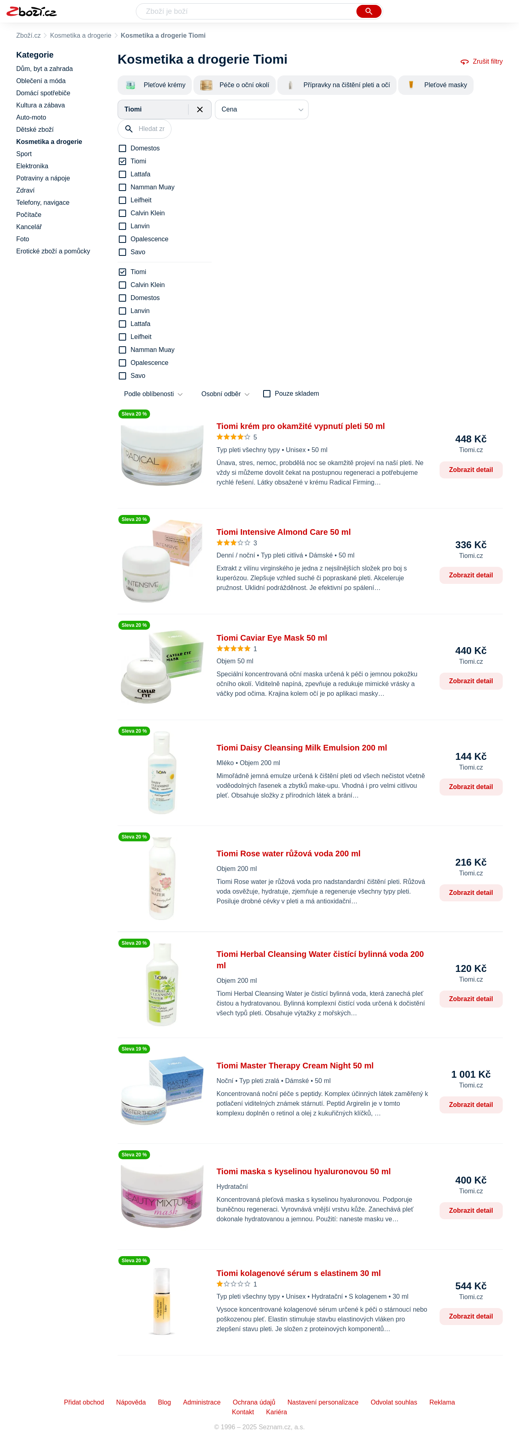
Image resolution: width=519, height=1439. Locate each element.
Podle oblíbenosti (149, 393)
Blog (164, 1402)
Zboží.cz (28, 35)
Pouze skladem (297, 393)
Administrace (202, 1402)
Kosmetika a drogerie (80, 35)
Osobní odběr (221, 393)
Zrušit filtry (481, 61)
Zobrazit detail (471, 469)
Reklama (442, 1402)
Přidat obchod (84, 1402)
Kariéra (276, 1412)
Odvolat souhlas (394, 1402)
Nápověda (131, 1402)
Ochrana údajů (254, 1402)
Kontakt (243, 1412)
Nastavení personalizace (322, 1402)
